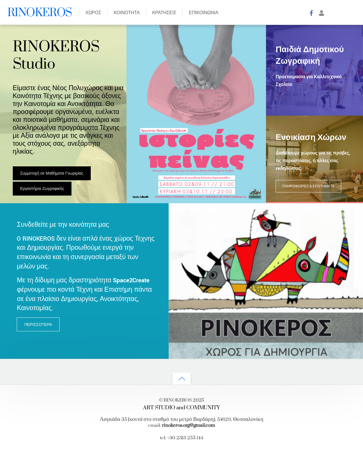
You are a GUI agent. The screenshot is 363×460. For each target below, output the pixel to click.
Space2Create (131, 280)
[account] (321, 12)
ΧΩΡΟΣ (93, 13)
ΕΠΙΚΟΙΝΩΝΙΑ (203, 13)
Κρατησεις (164, 13)
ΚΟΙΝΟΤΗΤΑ (127, 13)
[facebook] (311, 12)
